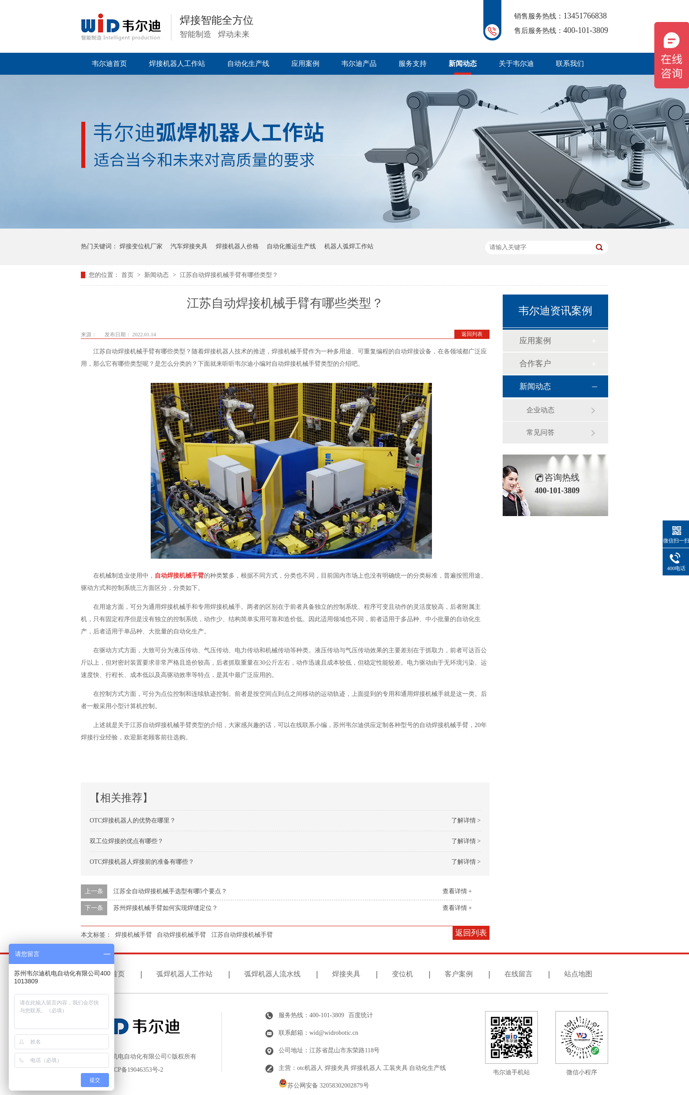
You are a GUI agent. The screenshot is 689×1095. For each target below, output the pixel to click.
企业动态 (540, 410)
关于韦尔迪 (516, 63)
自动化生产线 (248, 63)
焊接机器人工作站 (177, 63)
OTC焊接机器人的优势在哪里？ (133, 820)
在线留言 (518, 974)
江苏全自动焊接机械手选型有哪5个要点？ (170, 891)
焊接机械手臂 (133, 934)
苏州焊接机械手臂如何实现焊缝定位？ (165, 908)
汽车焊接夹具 (188, 246)
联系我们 (570, 63)
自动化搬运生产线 (291, 246)
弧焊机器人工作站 (184, 974)
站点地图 (578, 974)
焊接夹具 (346, 974)
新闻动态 (463, 63)
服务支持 (413, 63)
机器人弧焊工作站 (349, 246)
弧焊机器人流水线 (272, 974)
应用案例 (305, 63)
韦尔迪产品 (359, 63)
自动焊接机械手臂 (181, 934)
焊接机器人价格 (237, 246)
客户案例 (459, 974)
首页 (128, 275)
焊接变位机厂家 (141, 246)
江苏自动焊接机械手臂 (242, 934)
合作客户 (535, 363)
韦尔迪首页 (109, 63)
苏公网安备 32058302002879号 (324, 1085)
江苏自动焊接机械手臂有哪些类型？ (229, 275)
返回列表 (471, 334)
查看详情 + (457, 891)
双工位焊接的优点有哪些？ (126, 841)
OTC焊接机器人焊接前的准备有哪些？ (142, 862)
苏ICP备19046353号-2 (134, 1069)
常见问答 (540, 432)
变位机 (402, 974)
